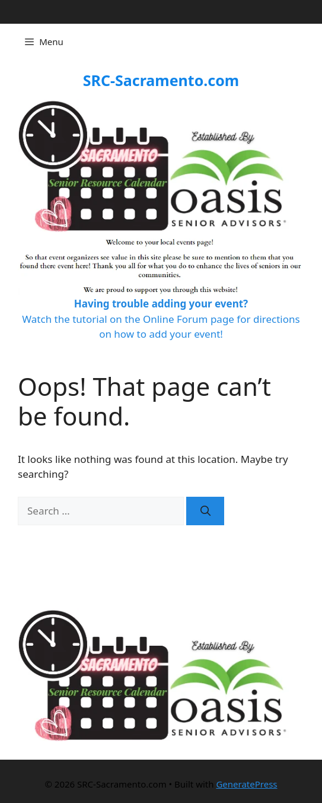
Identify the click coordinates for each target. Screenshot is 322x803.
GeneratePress (246, 784)
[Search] (205, 511)
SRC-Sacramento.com (161, 80)
